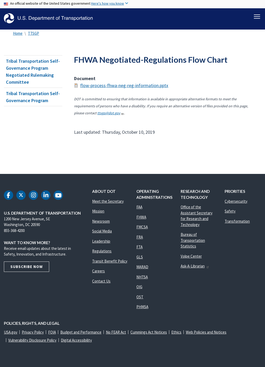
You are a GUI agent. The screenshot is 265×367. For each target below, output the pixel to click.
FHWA (141, 217)
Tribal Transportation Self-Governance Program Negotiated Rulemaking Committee (33, 71)
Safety (230, 211)
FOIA (52, 332)
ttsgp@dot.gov (110, 113)
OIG (139, 286)
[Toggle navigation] (257, 15)
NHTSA (142, 276)
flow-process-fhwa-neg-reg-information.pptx (124, 85)
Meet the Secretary (108, 201)
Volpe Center (191, 256)
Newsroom (101, 221)
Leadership (101, 241)
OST (139, 296)
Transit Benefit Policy (109, 261)
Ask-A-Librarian (195, 266)
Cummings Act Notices (148, 332)
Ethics (176, 332)
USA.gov (10, 332)
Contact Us (101, 281)
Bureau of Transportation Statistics (193, 240)
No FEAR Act (116, 332)
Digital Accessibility (76, 340)
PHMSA (142, 306)
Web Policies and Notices (206, 332)
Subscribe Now (26, 266)
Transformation (237, 221)
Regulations (102, 251)
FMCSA (142, 226)
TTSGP (33, 33)
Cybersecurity (236, 201)
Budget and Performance (80, 332)
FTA (139, 246)
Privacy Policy (33, 332)
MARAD (142, 266)
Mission (98, 211)
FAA (139, 206)
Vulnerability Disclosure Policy (32, 340)
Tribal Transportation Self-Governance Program (33, 96)
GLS (139, 257)
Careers (98, 271)
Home (18, 33)
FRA (139, 237)
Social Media (102, 231)
